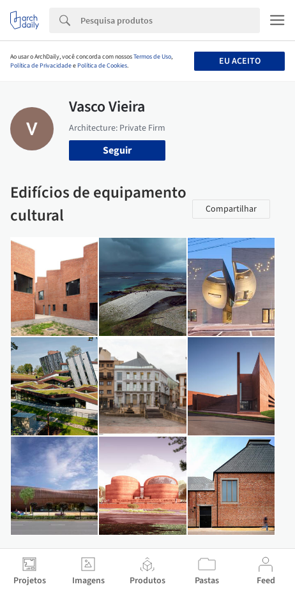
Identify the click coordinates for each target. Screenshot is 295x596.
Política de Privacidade (41, 65)
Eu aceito (240, 61)
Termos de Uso (152, 56)
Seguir (117, 150)
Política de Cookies (102, 65)
